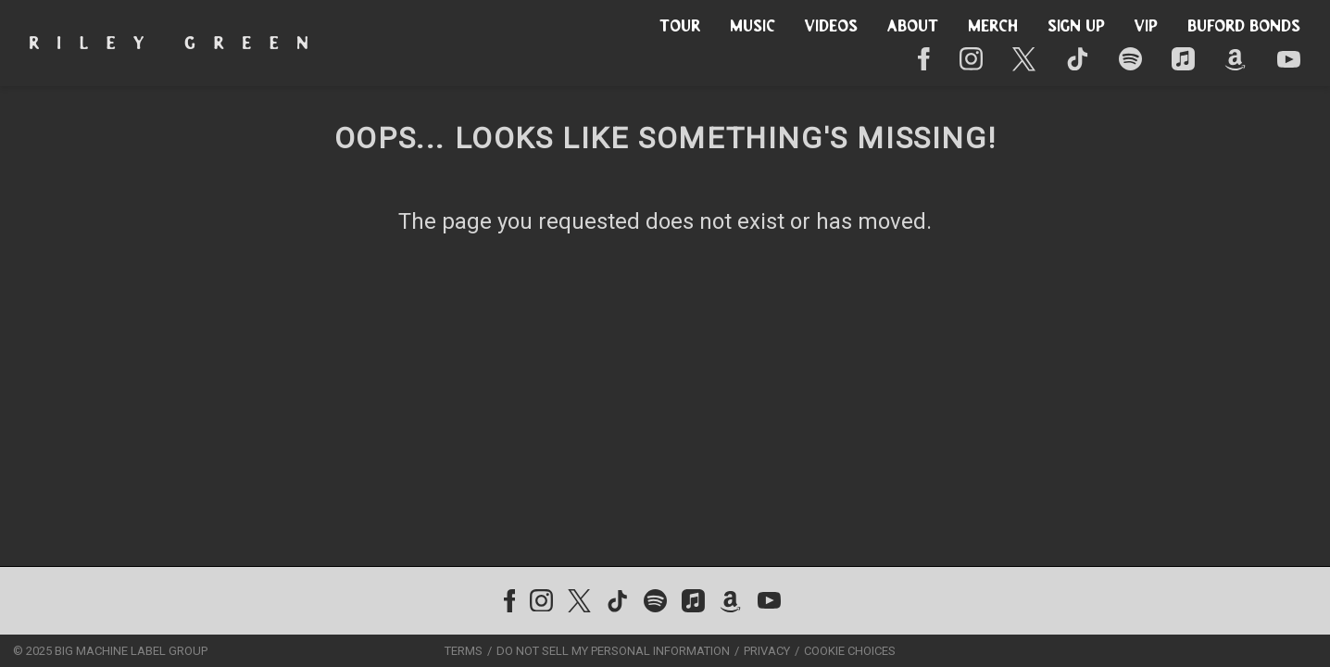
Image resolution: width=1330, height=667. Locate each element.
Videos (831, 27)
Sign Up (1076, 27)
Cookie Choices (850, 651)
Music (752, 27)
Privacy (767, 651)
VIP (1146, 27)
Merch (993, 27)
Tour (679, 27)
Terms (464, 651)
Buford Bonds (1243, 27)
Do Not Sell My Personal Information (613, 651)
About (912, 27)
